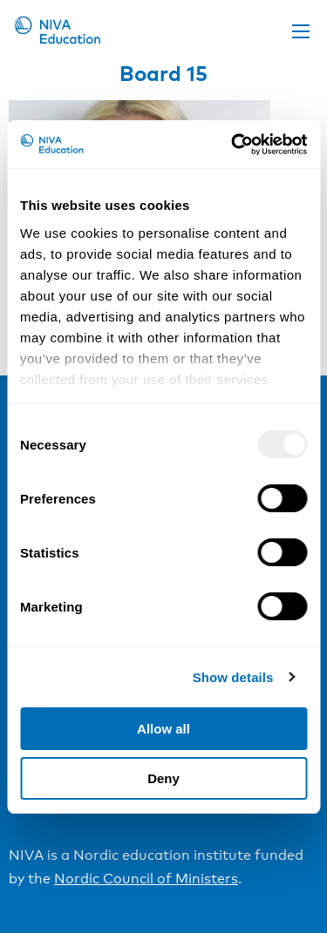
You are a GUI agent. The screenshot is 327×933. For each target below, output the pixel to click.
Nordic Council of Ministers (146, 878)
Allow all (163, 728)
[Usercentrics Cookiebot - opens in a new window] (233, 144)
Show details (233, 677)
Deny (163, 778)
